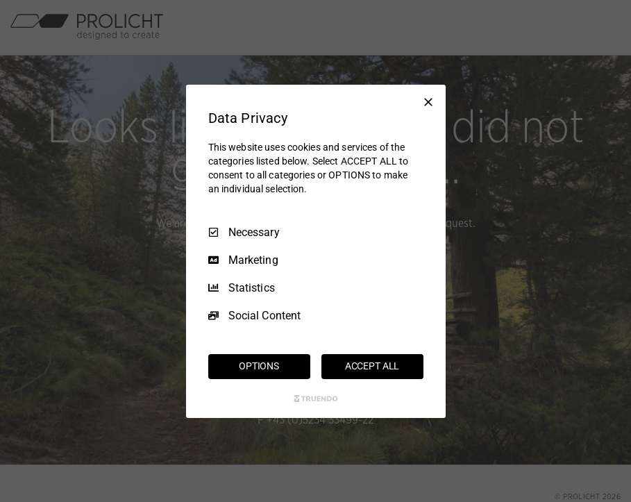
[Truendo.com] (316, 398)
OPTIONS (259, 365)
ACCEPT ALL (372, 365)
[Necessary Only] (428, 101)
